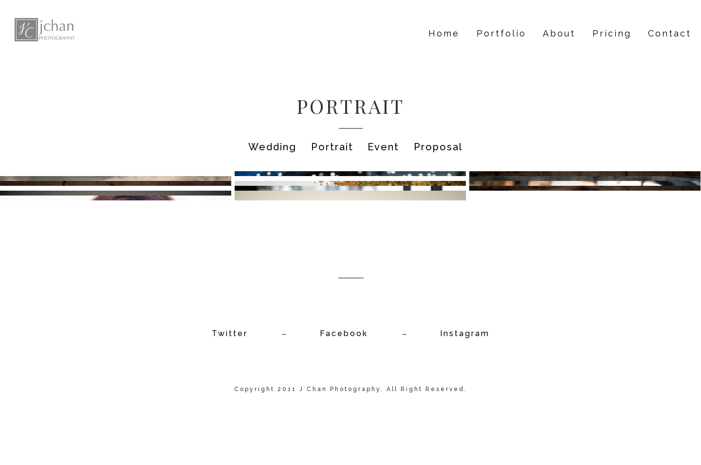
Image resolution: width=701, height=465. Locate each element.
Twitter (230, 333)
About (559, 33)
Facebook (344, 333)
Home (444, 33)
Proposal (438, 147)
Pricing (611, 33)
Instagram (465, 333)
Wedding (272, 147)
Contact (669, 33)
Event (383, 147)
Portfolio (501, 33)
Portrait (332, 147)
